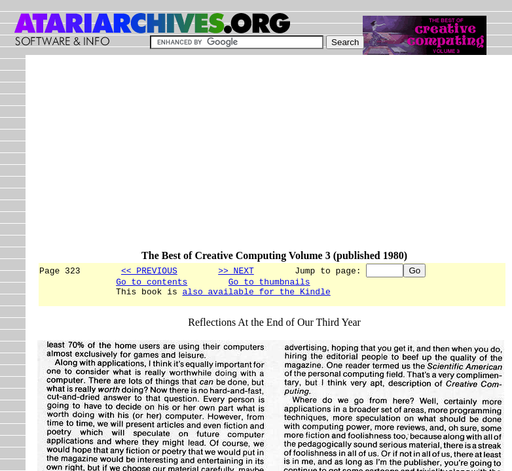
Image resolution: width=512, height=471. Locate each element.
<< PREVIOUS (149, 270)
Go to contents (151, 283)
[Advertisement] (274, 158)
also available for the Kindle (257, 295)
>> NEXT (236, 270)
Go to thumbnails (269, 283)
